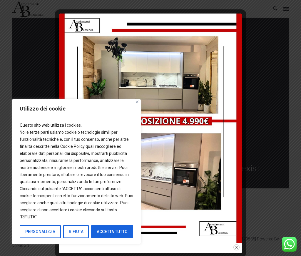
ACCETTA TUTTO (112, 231)
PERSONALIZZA (40, 231)
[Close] (137, 102)
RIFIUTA (76, 231)
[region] (76, 171)
